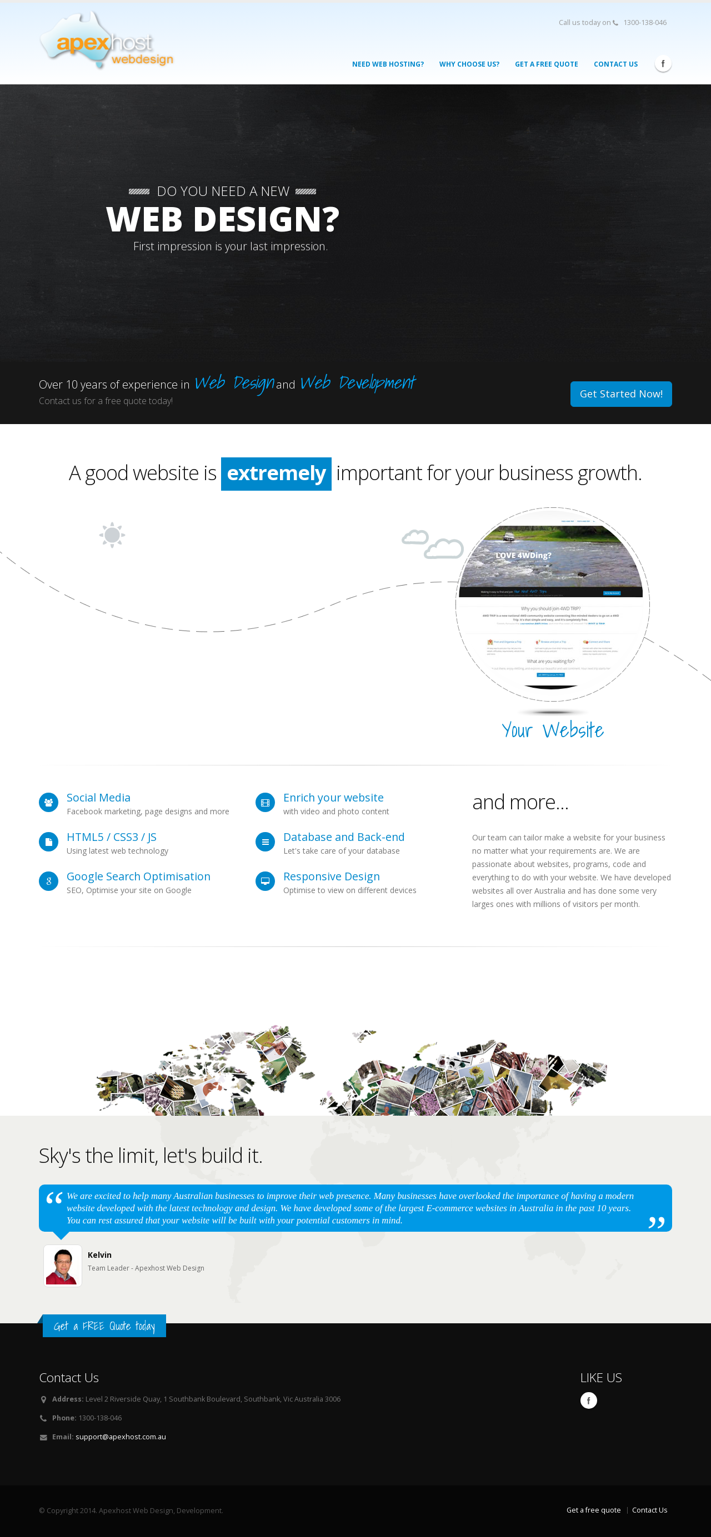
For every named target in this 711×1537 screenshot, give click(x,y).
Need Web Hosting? (388, 64)
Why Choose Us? (469, 64)
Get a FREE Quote (546, 64)
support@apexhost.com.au (121, 1437)
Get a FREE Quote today (104, 1326)
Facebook (663, 63)
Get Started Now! (621, 393)
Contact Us (616, 64)
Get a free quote (594, 1510)
